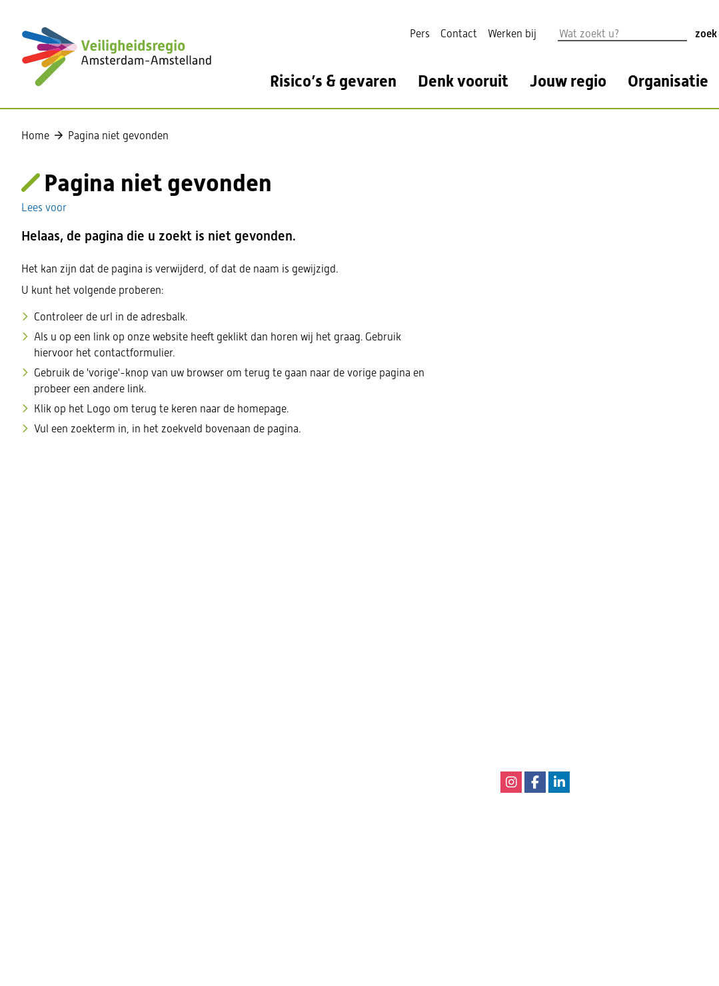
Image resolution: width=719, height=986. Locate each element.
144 (583, 704)
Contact (458, 33)
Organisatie (668, 82)
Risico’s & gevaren (333, 82)
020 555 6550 (304, 660)
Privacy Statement (316, 813)
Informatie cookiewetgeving (339, 773)
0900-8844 (599, 684)
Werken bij (512, 33)
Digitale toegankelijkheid (331, 793)
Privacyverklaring (314, 833)
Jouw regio (568, 82)
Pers (420, 33)
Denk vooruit (463, 82)
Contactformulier (314, 680)
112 (554, 628)
